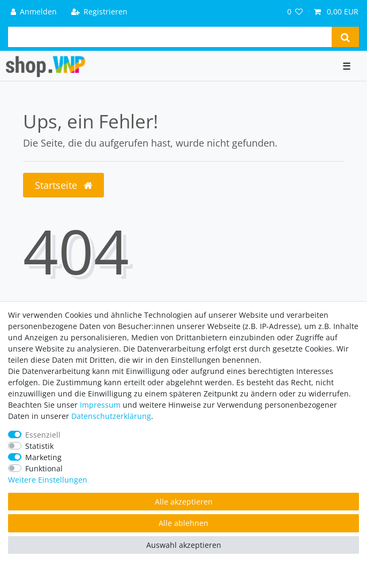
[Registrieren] (99, 11)
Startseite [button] (63, 185)
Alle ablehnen (183, 523)
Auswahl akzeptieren (183, 545)
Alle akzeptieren (184, 502)
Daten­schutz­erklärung (111, 416)
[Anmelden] (34, 11)
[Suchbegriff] (170, 37)
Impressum (100, 405)
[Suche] (345, 37)
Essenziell (43, 435)
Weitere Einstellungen (47, 480)
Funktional (44, 468)
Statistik (39, 446)
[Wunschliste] (295, 11)
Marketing (43, 457)
